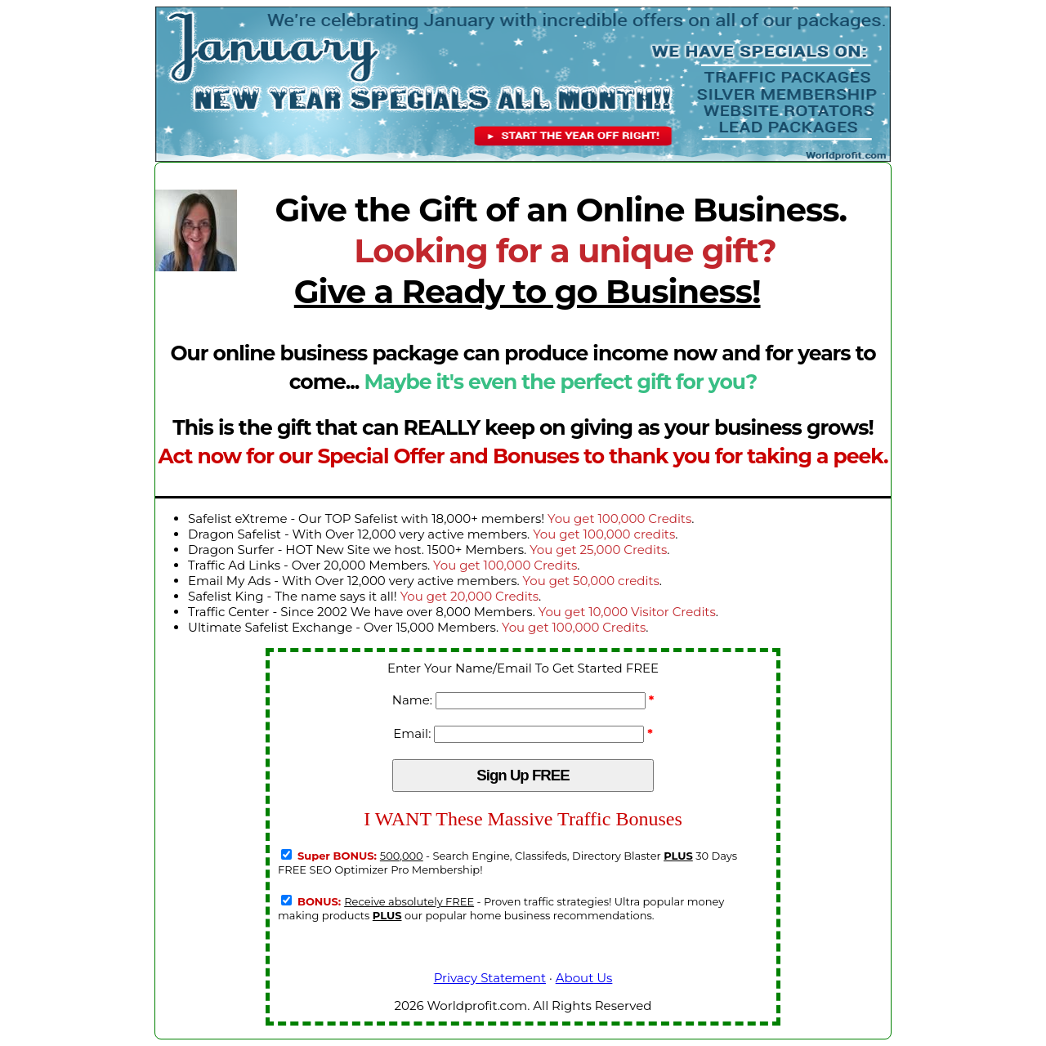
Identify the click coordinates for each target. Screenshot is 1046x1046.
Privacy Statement (490, 978)
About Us (584, 978)
